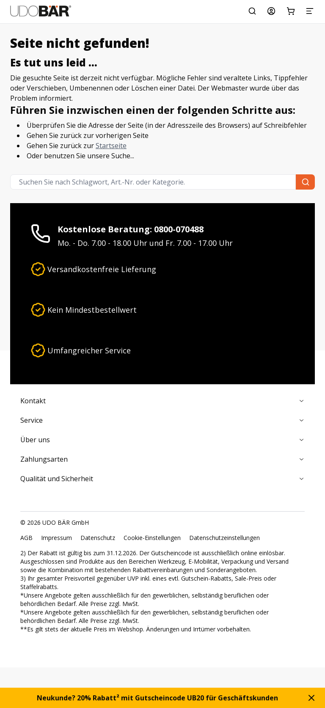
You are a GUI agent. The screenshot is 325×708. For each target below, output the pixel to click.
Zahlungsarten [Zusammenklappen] (162, 459)
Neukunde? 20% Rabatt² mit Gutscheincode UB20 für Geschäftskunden (157, 697)
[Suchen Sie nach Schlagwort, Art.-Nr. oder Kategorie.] (252, 11)
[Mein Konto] (271, 11)
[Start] (40, 11)
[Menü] (310, 11)
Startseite (111, 145)
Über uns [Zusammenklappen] (162, 439)
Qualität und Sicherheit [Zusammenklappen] (162, 478)
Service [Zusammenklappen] (162, 420)
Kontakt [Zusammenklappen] (162, 400)
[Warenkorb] (291, 11)
